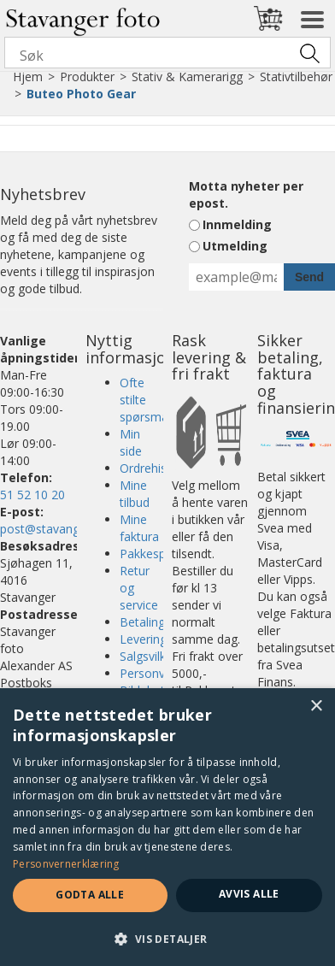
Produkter (87, 76)
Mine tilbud (135, 493)
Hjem (28, 76)
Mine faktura (139, 528)
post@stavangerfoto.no (66, 529)
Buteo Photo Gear (81, 93)
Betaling (142, 622)
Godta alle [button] (90, 894)
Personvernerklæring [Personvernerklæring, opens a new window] (66, 864)
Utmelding (235, 246)
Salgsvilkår (148, 656)
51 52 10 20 (32, 494)
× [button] (315, 706)
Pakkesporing (157, 553)
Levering (143, 639)
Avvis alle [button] (249, 893)
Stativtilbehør (296, 76)
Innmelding (237, 224)
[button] (167, 938)
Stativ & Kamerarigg (187, 76)
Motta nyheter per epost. (246, 194)
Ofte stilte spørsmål (145, 399)
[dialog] (167, 827)
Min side (131, 442)
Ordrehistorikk (158, 468)
